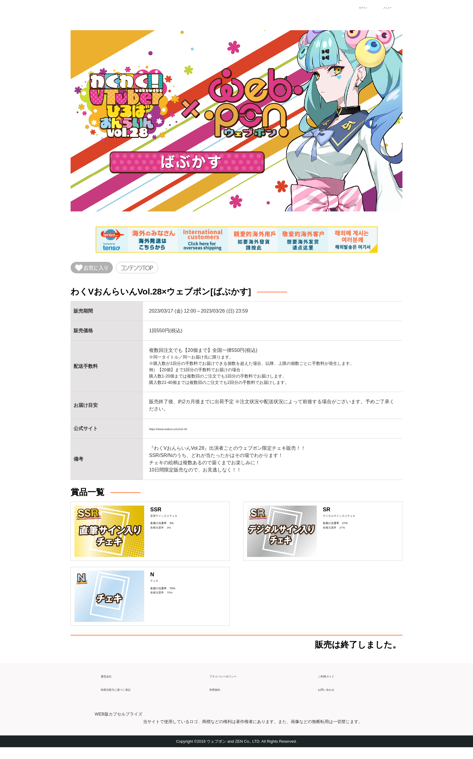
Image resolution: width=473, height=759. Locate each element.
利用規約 (219, 698)
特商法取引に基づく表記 (127, 698)
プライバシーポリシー (233, 684)
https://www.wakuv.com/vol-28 (181, 431)
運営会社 (110, 684)
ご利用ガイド (332, 684)
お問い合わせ (332, 698)
